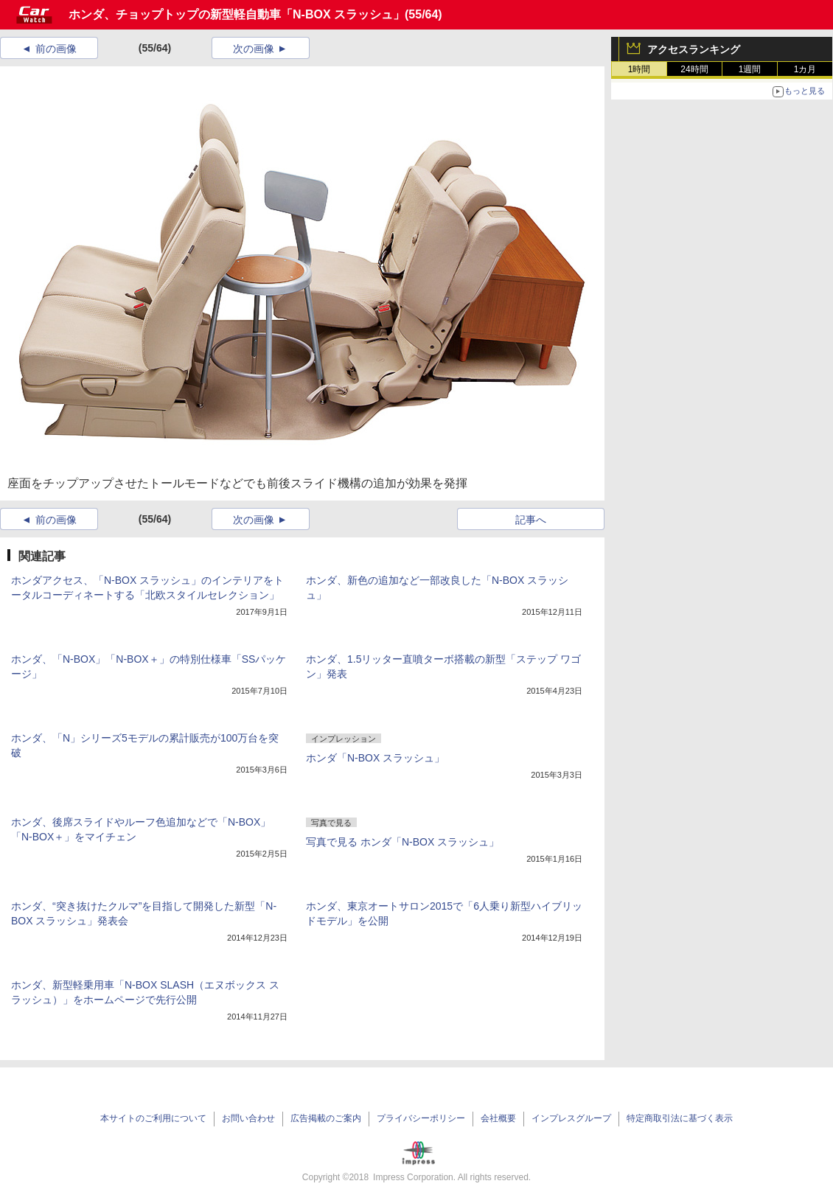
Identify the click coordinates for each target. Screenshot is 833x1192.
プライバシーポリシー (421, 1118)
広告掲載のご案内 (325, 1118)
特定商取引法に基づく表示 (680, 1118)
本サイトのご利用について (153, 1118)
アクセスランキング (693, 49)
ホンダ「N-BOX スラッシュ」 (375, 758)
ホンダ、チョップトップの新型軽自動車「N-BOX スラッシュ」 (237, 14)
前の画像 (56, 49)
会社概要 (498, 1118)
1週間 (750, 69)
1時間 (639, 69)
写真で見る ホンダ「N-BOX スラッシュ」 (402, 842)
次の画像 (253, 49)
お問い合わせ (248, 1118)
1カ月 (805, 69)
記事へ (530, 520)
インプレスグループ (571, 1118)
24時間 (694, 69)
